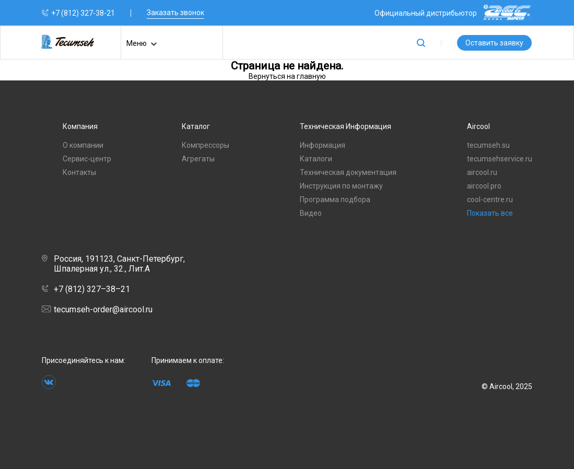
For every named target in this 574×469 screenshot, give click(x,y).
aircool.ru (482, 172)
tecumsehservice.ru (499, 159)
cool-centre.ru (490, 199)
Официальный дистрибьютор (453, 12)
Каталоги (316, 159)
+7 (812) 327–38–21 (86, 289)
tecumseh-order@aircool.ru (97, 309)
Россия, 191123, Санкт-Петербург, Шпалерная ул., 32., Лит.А (113, 264)
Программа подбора (335, 199)
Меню (141, 44)
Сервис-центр (87, 159)
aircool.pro (484, 186)
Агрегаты (198, 159)
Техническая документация (348, 172)
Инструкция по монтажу (341, 186)
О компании (83, 145)
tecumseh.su (488, 145)
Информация (322, 145)
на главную (306, 76)
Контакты (79, 172)
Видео (311, 213)
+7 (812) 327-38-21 (83, 13)
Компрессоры (205, 145)
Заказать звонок (175, 12)
